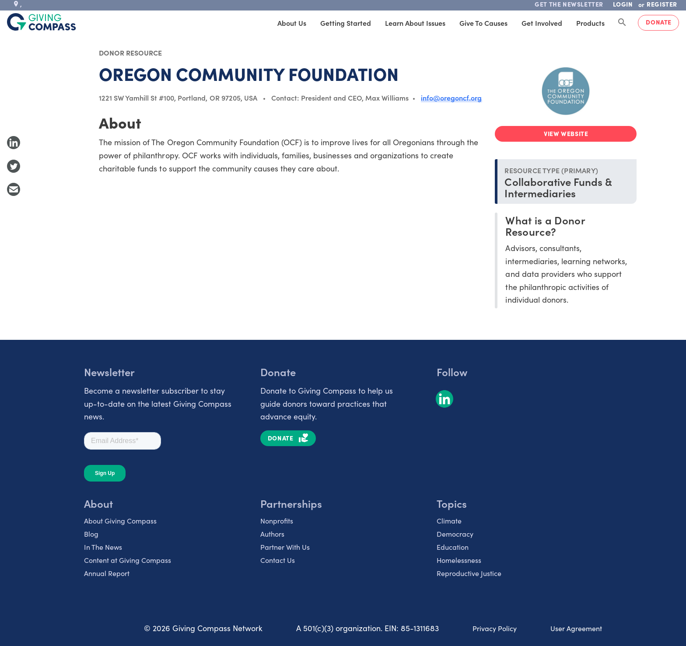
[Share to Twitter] (13, 166)
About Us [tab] (291, 23)
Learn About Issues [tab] (415, 23)
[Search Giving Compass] (622, 22)
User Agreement (576, 628)
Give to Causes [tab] (483, 23)
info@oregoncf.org (451, 97)
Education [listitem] (453, 547)
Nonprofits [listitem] (276, 520)
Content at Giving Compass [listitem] (127, 560)
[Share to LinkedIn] (13, 142)
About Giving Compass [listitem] (120, 520)
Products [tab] (590, 23)
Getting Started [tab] (345, 23)
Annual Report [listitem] (107, 573)
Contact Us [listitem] (277, 560)
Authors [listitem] (272, 533)
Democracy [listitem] (455, 533)
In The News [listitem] (103, 547)
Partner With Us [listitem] (285, 547)
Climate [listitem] (449, 520)
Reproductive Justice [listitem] (469, 573)
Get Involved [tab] (542, 23)
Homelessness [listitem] (459, 560)
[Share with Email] (13, 189)
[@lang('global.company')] (41, 22)
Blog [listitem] (91, 533)
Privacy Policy (494, 628)
